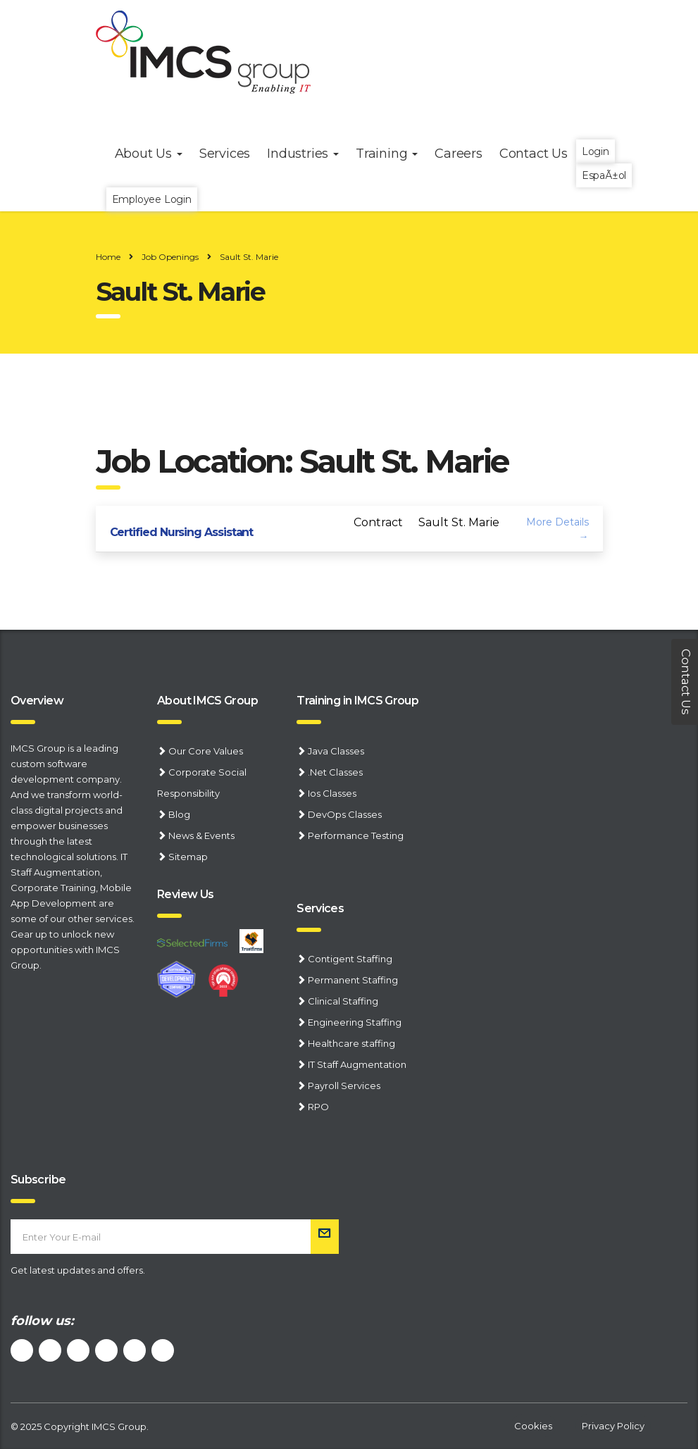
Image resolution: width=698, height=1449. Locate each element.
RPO (318, 1106)
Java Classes (336, 751)
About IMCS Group (207, 700)
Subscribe (38, 1179)
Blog (179, 814)
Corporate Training (53, 887)
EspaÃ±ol (604, 175)
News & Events (201, 835)
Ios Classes (332, 793)
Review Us (185, 894)
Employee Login (152, 199)
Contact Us (533, 153)
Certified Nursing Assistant (182, 532)
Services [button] (224, 153)
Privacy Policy (613, 1425)
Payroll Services (344, 1085)
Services (320, 908)
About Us (148, 153)
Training (387, 153)
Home (108, 256)
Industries (303, 153)
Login (595, 151)
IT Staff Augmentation (357, 1064)
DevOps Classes (345, 814)
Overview (37, 700)
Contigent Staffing (350, 958)
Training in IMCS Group (357, 700)
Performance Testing (356, 835)
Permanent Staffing (353, 979)
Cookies (533, 1425)
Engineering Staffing (354, 1022)
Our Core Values (205, 751)
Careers (458, 153)
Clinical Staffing (343, 1001)
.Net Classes (335, 772)
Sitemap (188, 856)
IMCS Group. (120, 1426)
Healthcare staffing (351, 1043)
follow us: (42, 1321)
